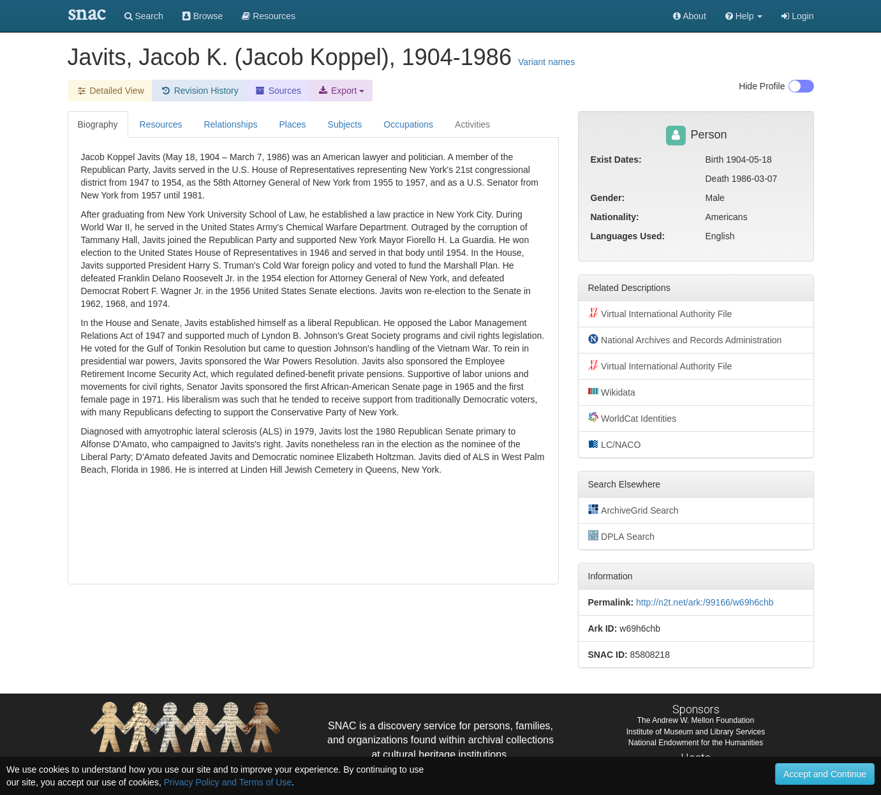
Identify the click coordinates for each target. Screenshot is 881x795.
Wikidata (611, 392)
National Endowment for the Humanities (695, 742)
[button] (744, 16)
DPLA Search (621, 536)
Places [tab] (292, 124)
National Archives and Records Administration (685, 339)
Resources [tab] (161, 124)
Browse (202, 16)
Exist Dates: (616, 159)
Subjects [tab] (345, 124)
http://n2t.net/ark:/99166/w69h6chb (705, 602)
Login (797, 16)
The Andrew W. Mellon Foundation (695, 720)
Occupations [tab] (408, 124)
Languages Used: (628, 236)
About (689, 16)
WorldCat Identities (632, 418)
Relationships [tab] (230, 124)
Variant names (546, 62)
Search (143, 16)
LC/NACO (614, 444)
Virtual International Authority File (660, 313)
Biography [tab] (98, 124)
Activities (472, 124)
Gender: (608, 198)
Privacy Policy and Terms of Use (228, 782)
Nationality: (615, 217)
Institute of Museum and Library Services (695, 731)
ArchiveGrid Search (633, 510)
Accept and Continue (824, 774)
